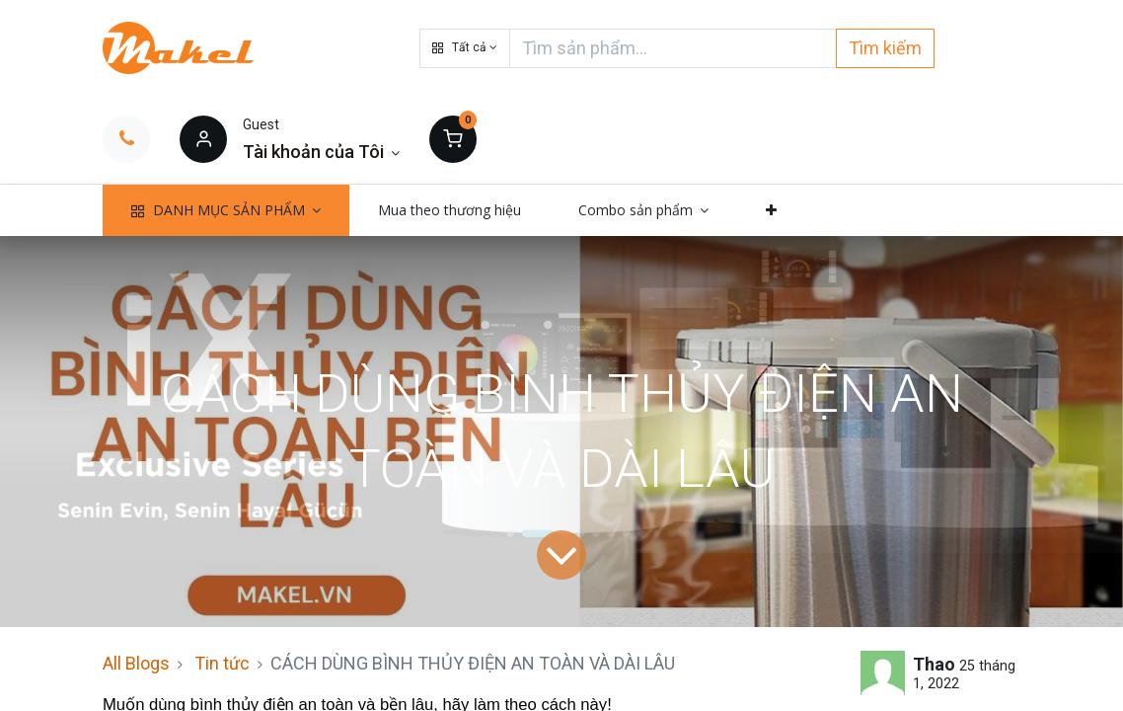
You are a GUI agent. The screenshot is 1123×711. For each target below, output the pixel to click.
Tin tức (222, 663)
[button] (464, 48)
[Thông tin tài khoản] (321, 151)
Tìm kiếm (885, 48)
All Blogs (136, 663)
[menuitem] (449, 210)
